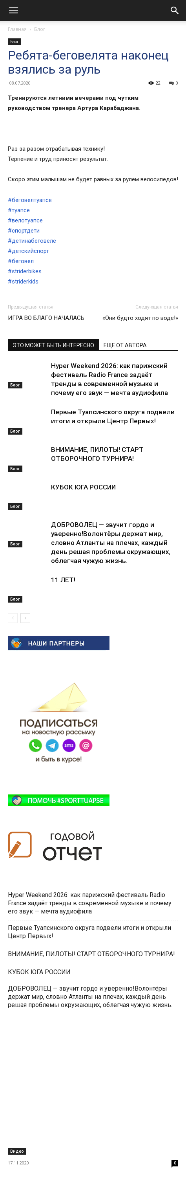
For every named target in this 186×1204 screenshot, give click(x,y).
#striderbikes (25, 271)
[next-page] (25, 618)
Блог (39, 29)
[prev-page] (13, 618)
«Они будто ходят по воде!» (140, 317)
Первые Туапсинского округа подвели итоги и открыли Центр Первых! (89, 932)
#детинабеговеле (32, 240)
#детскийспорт (28, 251)
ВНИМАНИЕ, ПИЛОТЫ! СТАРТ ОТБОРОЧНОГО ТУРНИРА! (92, 954)
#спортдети (24, 230)
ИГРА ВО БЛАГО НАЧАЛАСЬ (46, 317)
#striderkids (23, 281)
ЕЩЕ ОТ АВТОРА (125, 345)
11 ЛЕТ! (64, 580)
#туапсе (19, 210)
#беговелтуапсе (30, 200)
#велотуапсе (25, 220)
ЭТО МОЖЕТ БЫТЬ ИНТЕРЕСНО (53, 345)
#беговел (21, 261)
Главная (17, 29)
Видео (17, 1151)
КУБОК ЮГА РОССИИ (84, 487)
